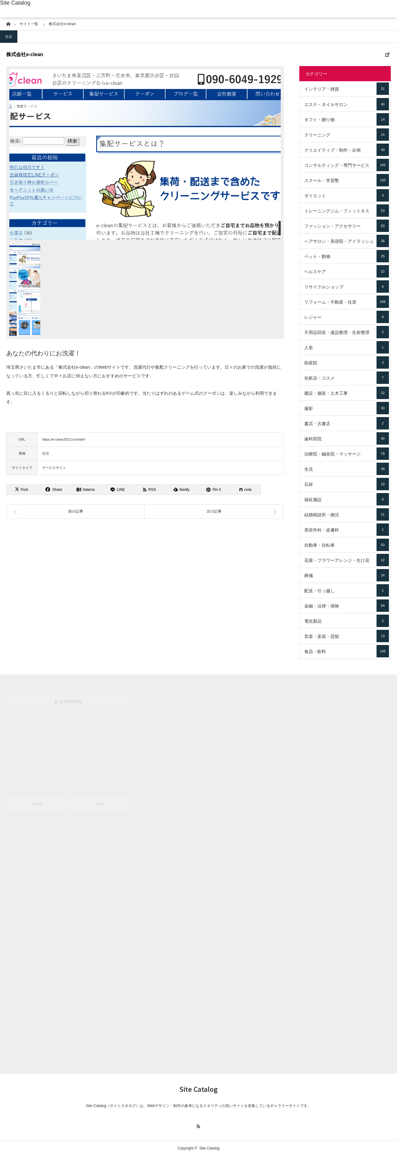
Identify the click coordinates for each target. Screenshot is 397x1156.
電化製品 (346, 621)
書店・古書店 (346, 423)
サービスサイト (54, 467)
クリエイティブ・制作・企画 (346, 150)
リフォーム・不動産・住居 (346, 302)
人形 (346, 347)
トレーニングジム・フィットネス (346, 210)
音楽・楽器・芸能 (346, 636)
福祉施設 (346, 499)
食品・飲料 (346, 651)
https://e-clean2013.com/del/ (63, 439)
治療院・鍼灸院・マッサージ (346, 453)
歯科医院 (346, 438)
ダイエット (346, 195)
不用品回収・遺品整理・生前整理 (346, 332)
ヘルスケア (346, 271)
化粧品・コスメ (346, 377)
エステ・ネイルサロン (346, 104)
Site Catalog (15, 3)
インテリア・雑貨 (346, 88)
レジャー (346, 317)
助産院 (346, 362)
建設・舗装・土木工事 (346, 393)
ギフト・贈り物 (346, 119)
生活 (8, 36)
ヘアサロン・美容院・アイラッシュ (346, 241)
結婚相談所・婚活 (346, 514)
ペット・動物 (346, 256)
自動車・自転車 (346, 545)
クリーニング (346, 134)
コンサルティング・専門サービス (346, 165)
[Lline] (117, 489)
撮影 (346, 408)
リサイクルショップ (346, 286)
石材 (346, 484)
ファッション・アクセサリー (346, 226)
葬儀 (346, 575)
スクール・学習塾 (346, 180)
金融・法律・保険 (346, 605)
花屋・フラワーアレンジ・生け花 (346, 560)
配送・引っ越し (346, 590)
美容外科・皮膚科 (346, 529)
